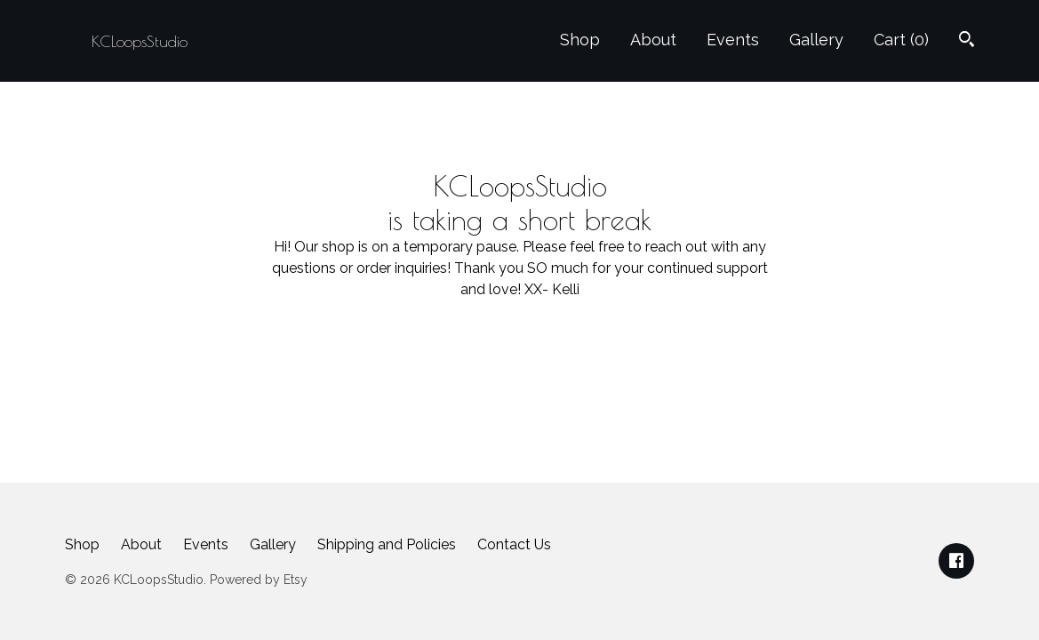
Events (733, 39)
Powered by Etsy (259, 579)
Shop (580, 39)
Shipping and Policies (386, 544)
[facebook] (956, 561)
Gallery (816, 39)
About (653, 39)
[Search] (966, 41)
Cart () (901, 39)
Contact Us (514, 544)
